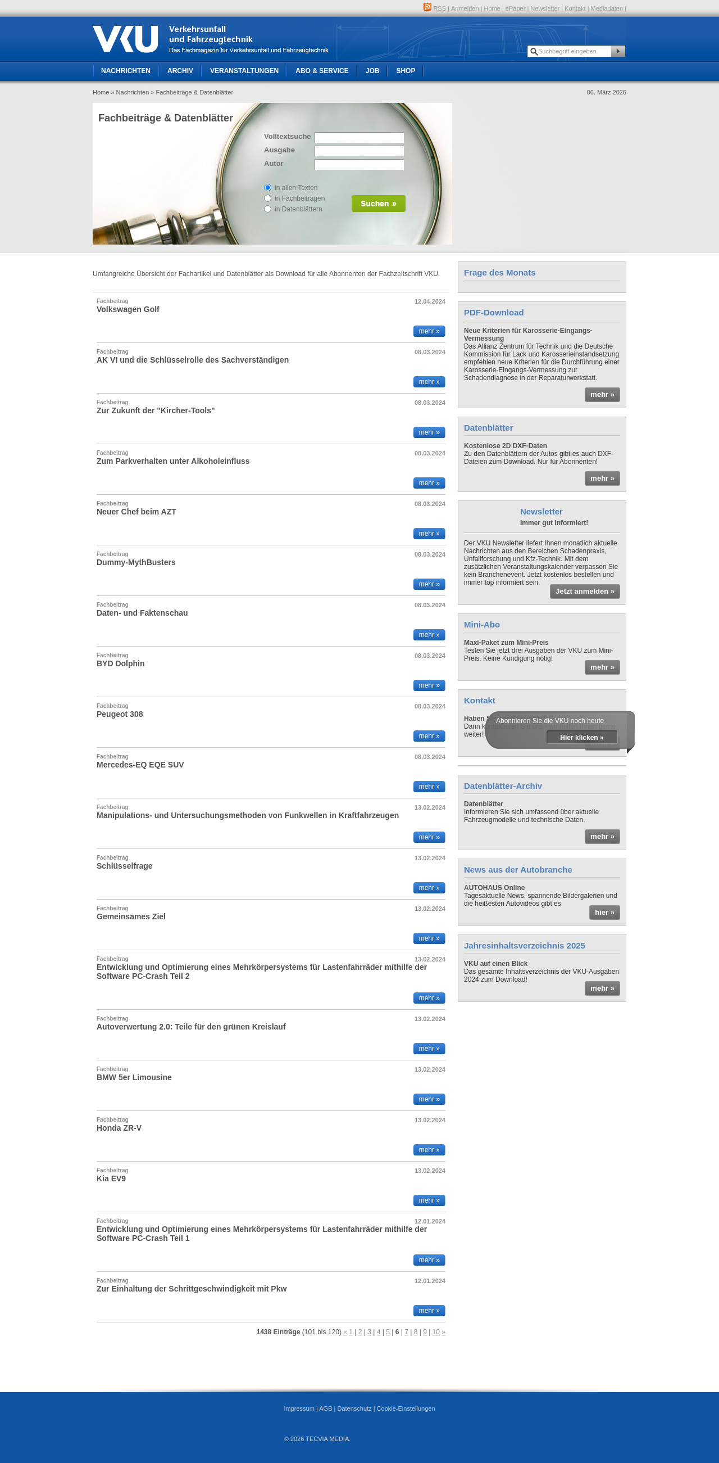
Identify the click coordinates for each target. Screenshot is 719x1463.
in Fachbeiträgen (300, 198)
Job (373, 71)
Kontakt (575, 8)
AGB (325, 1408)
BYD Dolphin (121, 663)
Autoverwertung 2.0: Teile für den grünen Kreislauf (191, 1026)
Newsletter (544, 8)
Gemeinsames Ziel (131, 916)
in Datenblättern (298, 209)
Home (492, 8)
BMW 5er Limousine (134, 1077)
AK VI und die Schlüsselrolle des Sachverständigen (193, 359)
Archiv (180, 71)
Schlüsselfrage (125, 865)
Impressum (299, 1408)
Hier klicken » (581, 738)
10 (436, 1332)
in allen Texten (296, 188)
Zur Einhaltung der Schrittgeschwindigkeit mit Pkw (191, 1288)
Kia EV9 (111, 1178)
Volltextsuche (286, 136)
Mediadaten (607, 8)
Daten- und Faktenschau (142, 612)
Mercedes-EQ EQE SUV (140, 764)
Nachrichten (126, 71)
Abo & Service (321, 71)
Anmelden (465, 8)
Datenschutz (354, 1408)
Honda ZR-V (119, 1127)
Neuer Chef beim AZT (136, 511)
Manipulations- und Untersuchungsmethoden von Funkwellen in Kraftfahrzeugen (248, 815)
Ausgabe (279, 150)
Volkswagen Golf (128, 309)
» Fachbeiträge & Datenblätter (192, 92)
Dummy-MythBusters (136, 562)
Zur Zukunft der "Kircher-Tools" (156, 410)
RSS (435, 8)
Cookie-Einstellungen (406, 1408)
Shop (405, 71)
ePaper (515, 8)
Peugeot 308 (120, 714)
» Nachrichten (130, 92)
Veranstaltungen (244, 71)
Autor (274, 163)
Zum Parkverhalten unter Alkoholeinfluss (173, 461)
